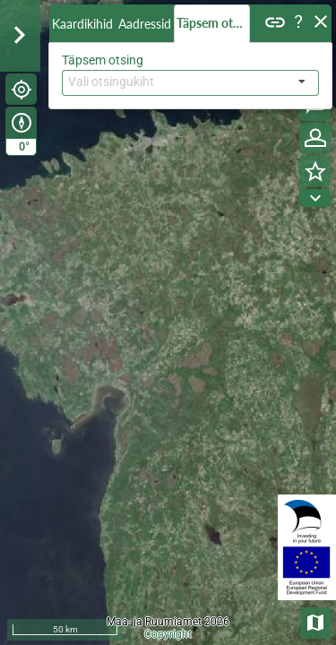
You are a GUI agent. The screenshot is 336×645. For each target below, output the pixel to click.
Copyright (168, 634)
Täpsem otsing (213, 22)
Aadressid (144, 23)
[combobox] (190, 83)
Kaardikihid (82, 23)
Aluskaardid (317, 621)
